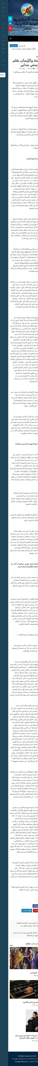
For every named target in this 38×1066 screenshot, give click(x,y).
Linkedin (18, 910)
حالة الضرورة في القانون (25, 1002)
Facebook (30, 906)
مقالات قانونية (31, 56)
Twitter (18, 906)
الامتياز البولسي (28, 972)
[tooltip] (2, 18)
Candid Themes (25, 1061)
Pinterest (30, 910)
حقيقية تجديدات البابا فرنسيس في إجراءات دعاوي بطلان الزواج (21, 1036)
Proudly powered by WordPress (16, 1059)
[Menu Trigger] (33, 4)
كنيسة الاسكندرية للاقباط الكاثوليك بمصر (19, 23)
